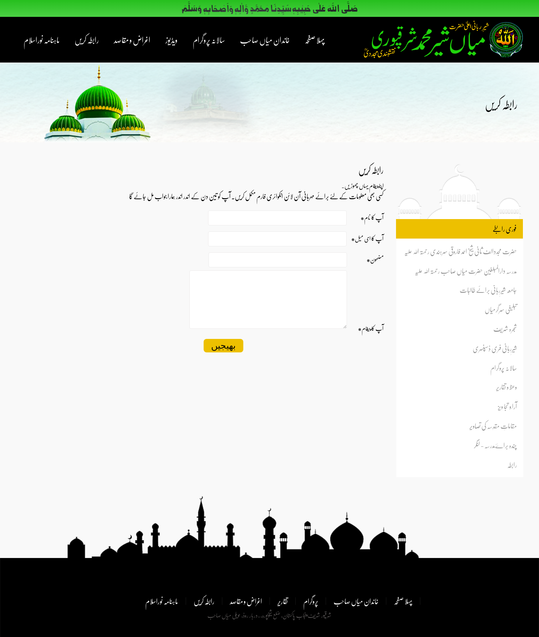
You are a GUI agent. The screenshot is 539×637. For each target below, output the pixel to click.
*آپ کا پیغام (371, 339)
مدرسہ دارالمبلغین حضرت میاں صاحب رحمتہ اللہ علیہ (466, 271)
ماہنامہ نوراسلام (42, 39)
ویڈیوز (171, 39)
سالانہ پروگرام (209, 39)
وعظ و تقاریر (506, 387)
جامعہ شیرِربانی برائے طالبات (488, 290)
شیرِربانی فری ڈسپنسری (495, 348)
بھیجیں (223, 357)
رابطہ (512, 464)
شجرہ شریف (505, 329)
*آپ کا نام (372, 217)
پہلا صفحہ (315, 39)
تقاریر (282, 601)
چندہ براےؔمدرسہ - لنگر (495, 445)
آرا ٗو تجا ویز (507, 406)
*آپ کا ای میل (367, 238)
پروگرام (310, 601)
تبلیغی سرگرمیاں (501, 309)
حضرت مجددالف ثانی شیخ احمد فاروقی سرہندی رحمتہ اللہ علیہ (460, 251)
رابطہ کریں (86, 39)
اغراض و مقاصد (132, 39)
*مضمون (375, 259)
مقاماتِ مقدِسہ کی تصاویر (493, 426)
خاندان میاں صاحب (265, 39)
